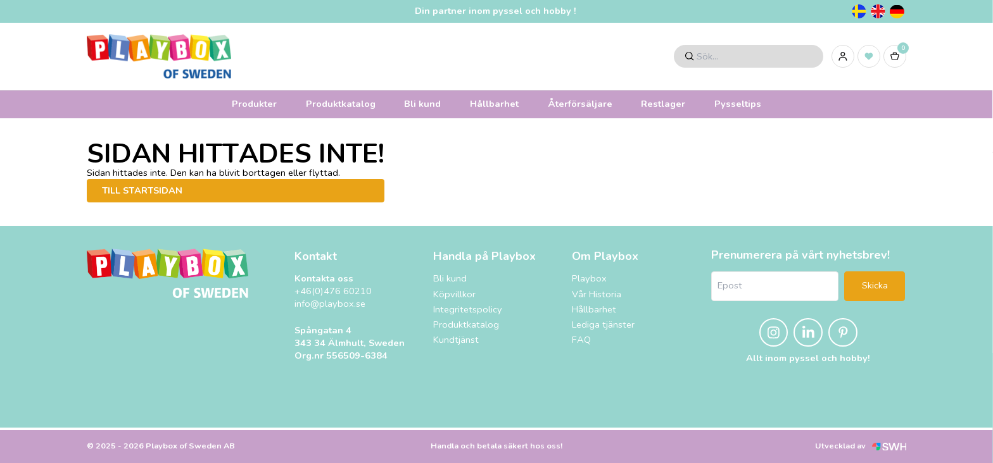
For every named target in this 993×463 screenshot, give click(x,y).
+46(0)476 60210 (333, 291)
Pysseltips (737, 103)
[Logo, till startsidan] (159, 56)
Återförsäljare (580, 103)
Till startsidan (142, 190)
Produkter (254, 103)
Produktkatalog (341, 103)
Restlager (663, 103)
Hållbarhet (494, 103)
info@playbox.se (329, 304)
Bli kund (422, 103)
